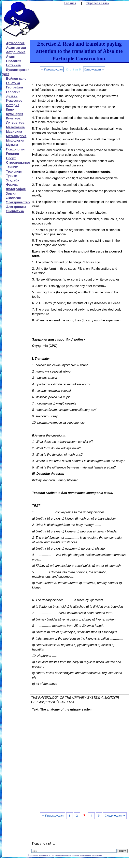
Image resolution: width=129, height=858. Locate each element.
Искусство (14, 100)
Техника (12, 167)
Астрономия (15, 52)
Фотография (16, 189)
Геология (13, 92)
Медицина (14, 131)
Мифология (15, 140)
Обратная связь (97, 3)
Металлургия (16, 136)
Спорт (11, 158)
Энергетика (15, 211)
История (12, 105)
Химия (11, 193)
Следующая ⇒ (94, 69)
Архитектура (16, 47)
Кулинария (14, 114)
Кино (10, 109)
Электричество (18, 202)
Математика (15, 127)
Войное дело (16, 78)
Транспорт (14, 171)
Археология (15, 43)
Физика (12, 184)
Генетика (13, 83)
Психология (15, 149)
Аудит (11, 56)
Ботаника (13, 65)
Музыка (12, 144)
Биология (13, 61)
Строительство (18, 162)
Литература (15, 122)
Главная (70, 3)
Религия (12, 153)
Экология (13, 198)
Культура (13, 118)
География (14, 87)
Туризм (11, 175)
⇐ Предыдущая (52, 69)
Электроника (16, 206)
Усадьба (12, 180)
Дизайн (11, 96)
